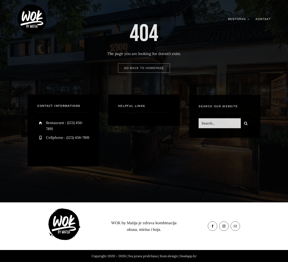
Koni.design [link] (169, 256)
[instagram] (63, 150)
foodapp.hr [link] (188, 256)
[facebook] (41, 150)
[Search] (246, 124)
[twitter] (52, 150)
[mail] (235, 226)
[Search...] (220, 124)
